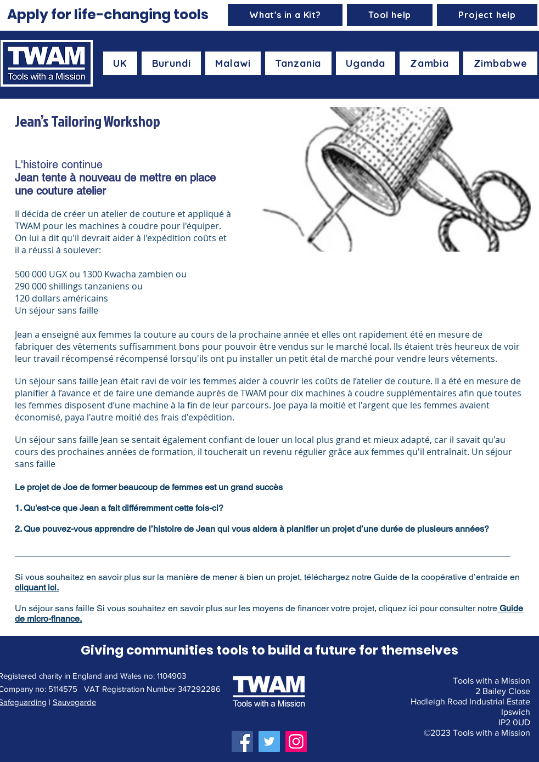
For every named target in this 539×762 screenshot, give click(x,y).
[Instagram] (296, 741)
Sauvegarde (74, 702)
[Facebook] (242, 741)
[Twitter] (269, 741)
